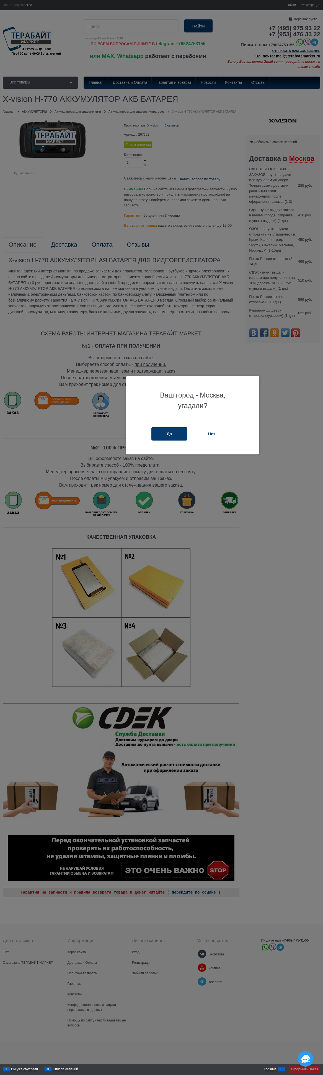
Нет (211, 433)
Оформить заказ (304, 1069)
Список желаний (65, 1069)
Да (169, 433)
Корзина (270, 1069)
